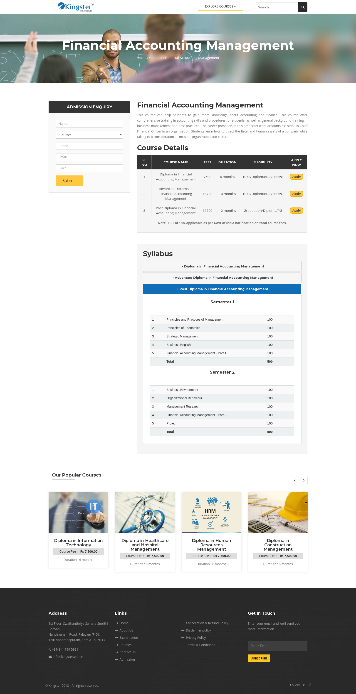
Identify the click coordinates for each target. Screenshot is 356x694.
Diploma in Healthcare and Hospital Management (145, 545)
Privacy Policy (193, 637)
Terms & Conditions (198, 645)
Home (142, 57)
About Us (124, 630)
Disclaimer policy (196, 630)
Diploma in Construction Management (278, 545)
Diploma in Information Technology (78, 542)
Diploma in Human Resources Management (211, 545)
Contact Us (125, 652)
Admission (125, 659)
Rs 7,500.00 (88, 551)
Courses (156, 57)
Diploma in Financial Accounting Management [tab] (222, 266)
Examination (126, 637)
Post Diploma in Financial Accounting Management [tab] (222, 289)
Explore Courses (220, 6)
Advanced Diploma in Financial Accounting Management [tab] (222, 278)
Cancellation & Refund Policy (204, 623)
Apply (296, 177)
